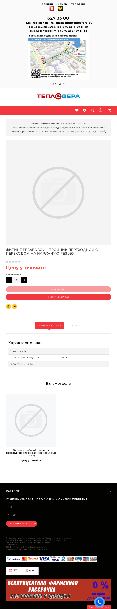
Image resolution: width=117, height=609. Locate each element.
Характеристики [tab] (49, 325)
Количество (13, 274)
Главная (34, 123)
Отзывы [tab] (74, 325)
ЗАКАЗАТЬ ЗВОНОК (100, 602)
